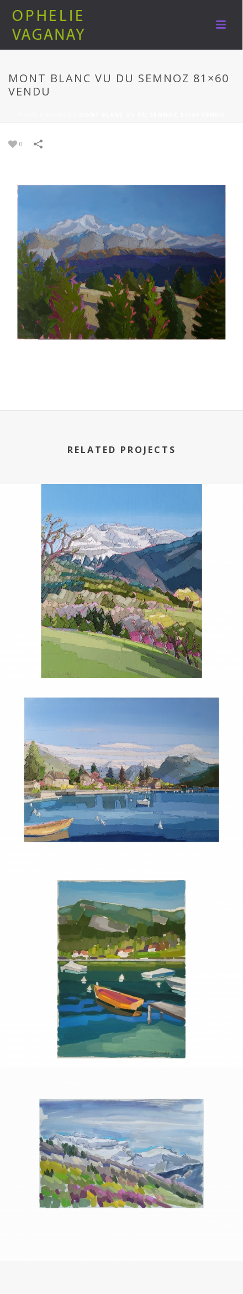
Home (28, 115)
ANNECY (58, 115)
